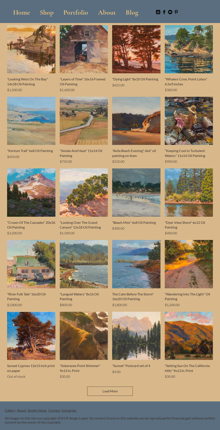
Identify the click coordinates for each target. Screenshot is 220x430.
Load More (110, 391)
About (21, 410)
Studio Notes (37, 410)
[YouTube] (170, 12)
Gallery (10, 410)
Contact (54, 410)
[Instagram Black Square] (158, 12)
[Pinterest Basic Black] (176, 12)
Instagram (68, 410)
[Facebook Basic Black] (164, 12)
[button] (75, 10)
